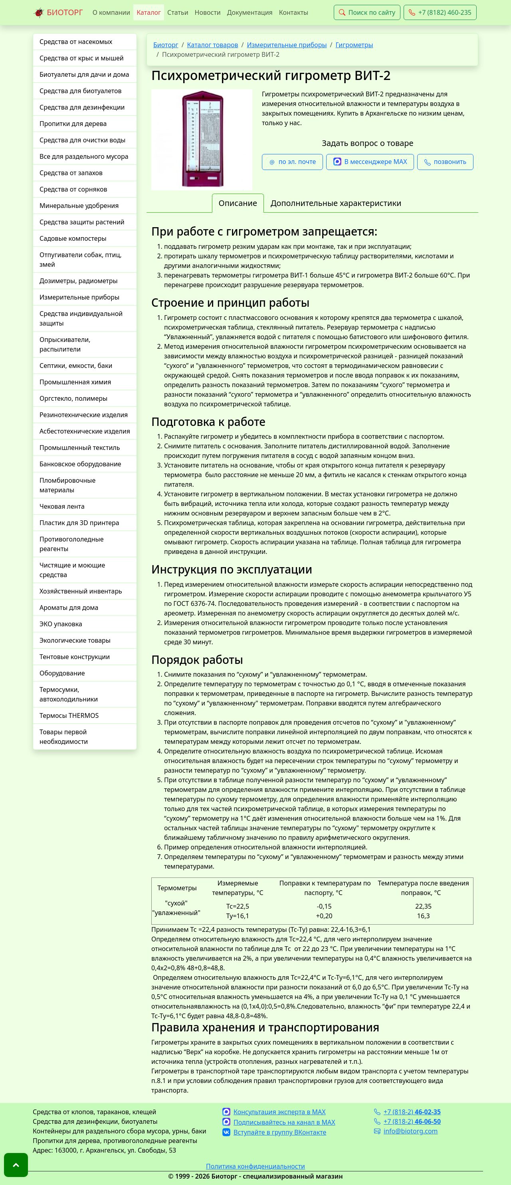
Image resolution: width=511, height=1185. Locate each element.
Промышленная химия (75, 382)
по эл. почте (292, 162)
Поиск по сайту (367, 12)
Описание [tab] (238, 203)
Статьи (177, 12)
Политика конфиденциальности (255, 1166)
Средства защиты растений (82, 222)
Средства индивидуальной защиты (81, 318)
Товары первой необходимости (64, 736)
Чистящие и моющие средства (72, 570)
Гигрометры (354, 44)
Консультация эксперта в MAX (274, 1111)
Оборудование (62, 673)
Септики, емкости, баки (76, 365)
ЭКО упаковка (61, 623)
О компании (112, 12)
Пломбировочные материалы (67, 485)
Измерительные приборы (79, 297)
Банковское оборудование (80, 464)
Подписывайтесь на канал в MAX (278, 1122)
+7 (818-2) (407, 1111)
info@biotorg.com (406, 1131)
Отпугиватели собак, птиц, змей (81, 259)
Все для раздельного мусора (84, 156)
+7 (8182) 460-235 (440, 12)
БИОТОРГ (58, 13)
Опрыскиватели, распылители (65, 344)
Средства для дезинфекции (82, 107)
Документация (250, 12)
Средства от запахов (71, 172)
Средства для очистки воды (83, 140)
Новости (208, 12)
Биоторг (165, 44)
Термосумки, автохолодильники (69, 694)
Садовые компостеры (73, 238)
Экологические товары (75, 640)
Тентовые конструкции (75, 656)
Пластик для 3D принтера (79, 522)
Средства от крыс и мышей (82, 58)
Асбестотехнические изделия (85, 431)
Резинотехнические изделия (84, 414)
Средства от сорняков (73, 189)
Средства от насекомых (76, 41)
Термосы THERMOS (69, 715)
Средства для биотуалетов (81, 90)
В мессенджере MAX (370, 162)
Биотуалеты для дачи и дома (84, 74)
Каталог (149, 12)
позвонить (445, 162)
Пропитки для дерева (73, 123)
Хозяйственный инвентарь (81, 591)
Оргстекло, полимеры (73, 398)
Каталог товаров (212, 44)
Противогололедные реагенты (72, 544)
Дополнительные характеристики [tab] (336, 203)
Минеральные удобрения (79, 205)
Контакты (293, 12)
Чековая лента (62, 506)
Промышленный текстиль (80, 447)
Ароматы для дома (69, 607)
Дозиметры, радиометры (79, 280)
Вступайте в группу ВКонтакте (274, 1132)
